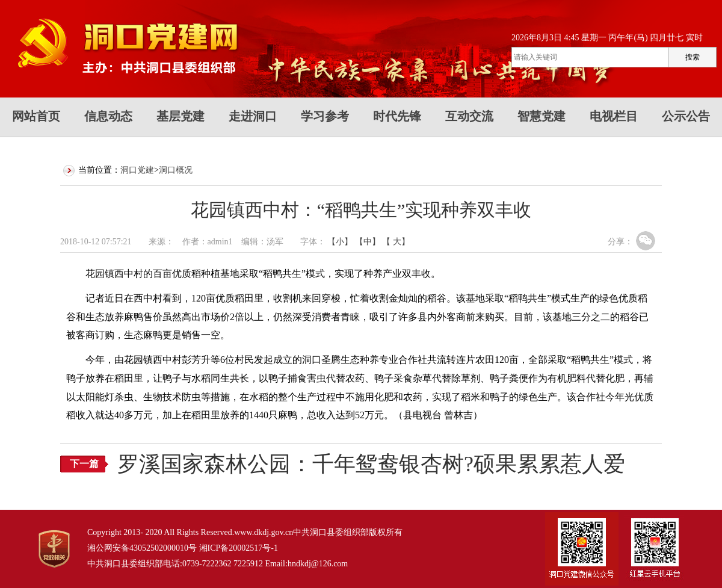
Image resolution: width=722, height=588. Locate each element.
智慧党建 (541, 116)
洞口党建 (137, 170)
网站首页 (36, 116)
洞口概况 (176, 170)
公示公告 (686, 116)
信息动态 (108, 116)
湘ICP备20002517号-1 (238, 547)
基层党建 (180, 116)
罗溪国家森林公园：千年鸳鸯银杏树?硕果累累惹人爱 (371, 464)
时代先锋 (397, 116)
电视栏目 (614, 116)
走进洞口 (253, 116)
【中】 (367, 241)
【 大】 (396, 241)
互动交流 (469, 116)
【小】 (340, 241)
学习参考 (325, 116)
